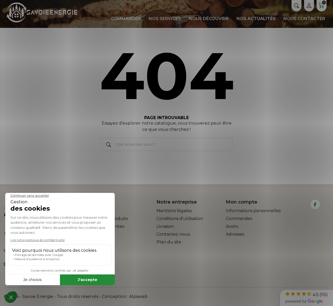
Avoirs (232, 226)
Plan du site (168, 242)
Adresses (235, 234)
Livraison (165, 226)
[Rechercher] (108, 145)
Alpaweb (138, 296)
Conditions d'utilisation (179, 218)
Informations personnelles (253, 210)
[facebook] (315, 204)
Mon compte (241, 202)
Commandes (239, 218)
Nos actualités (256, 18)
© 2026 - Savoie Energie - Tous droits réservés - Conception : (66, 296)
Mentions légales (174, 210)
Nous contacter (304, 18)
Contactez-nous (173, 234)
